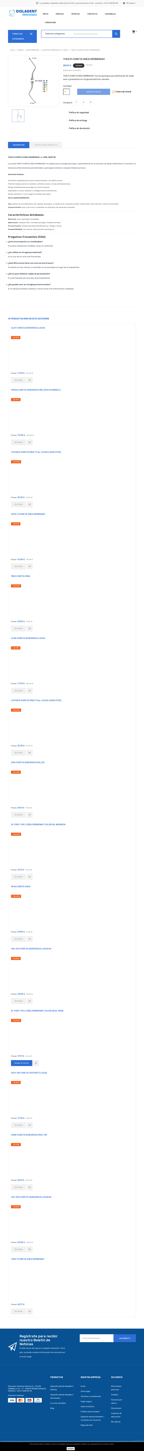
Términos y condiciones (91, 1396)
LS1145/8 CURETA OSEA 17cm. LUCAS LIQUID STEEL (36, 700)
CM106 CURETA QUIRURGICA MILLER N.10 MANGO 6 (36, 390)
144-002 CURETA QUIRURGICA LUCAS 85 (31, 1197)
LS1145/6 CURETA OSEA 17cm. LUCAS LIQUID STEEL (36, 452)
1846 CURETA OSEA (20, 886)
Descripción (18, 145)
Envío (83, 1386)
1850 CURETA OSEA (20, 576)
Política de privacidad (90, 1412)
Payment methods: (16, 1395)
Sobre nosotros (87, 1406)
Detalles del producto (46, 145)
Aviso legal (85, 1391)
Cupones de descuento (116, 1415)
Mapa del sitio (87, 1425)
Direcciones (116, 1408)
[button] (133, 32)
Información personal (116, 1388)
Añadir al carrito (93, 92)
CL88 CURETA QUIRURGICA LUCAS (28, 638)
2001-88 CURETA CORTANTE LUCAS (29, 1073)
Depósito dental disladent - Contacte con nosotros (92, 1418)
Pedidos (114, 1395)
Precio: (14, 373)
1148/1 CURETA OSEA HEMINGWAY (27, 1259)
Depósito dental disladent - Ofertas (62, 1388)
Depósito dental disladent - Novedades (62, 1396)
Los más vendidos (58, 1403)
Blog (52, 1408)
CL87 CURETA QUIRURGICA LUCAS (28, 328)
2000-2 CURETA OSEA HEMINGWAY (28, 514)
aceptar (70, 1448)
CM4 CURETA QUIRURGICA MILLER (27, 762)
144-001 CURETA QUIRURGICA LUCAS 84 (31, 949)
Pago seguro (86, 1401)
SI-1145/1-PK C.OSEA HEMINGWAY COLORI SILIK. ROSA (37, 1011)
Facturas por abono (116, 1401)
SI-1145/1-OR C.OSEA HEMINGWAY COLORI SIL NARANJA (38, 824)
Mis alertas (116, 1422)
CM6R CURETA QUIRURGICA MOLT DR (29, 1135)
